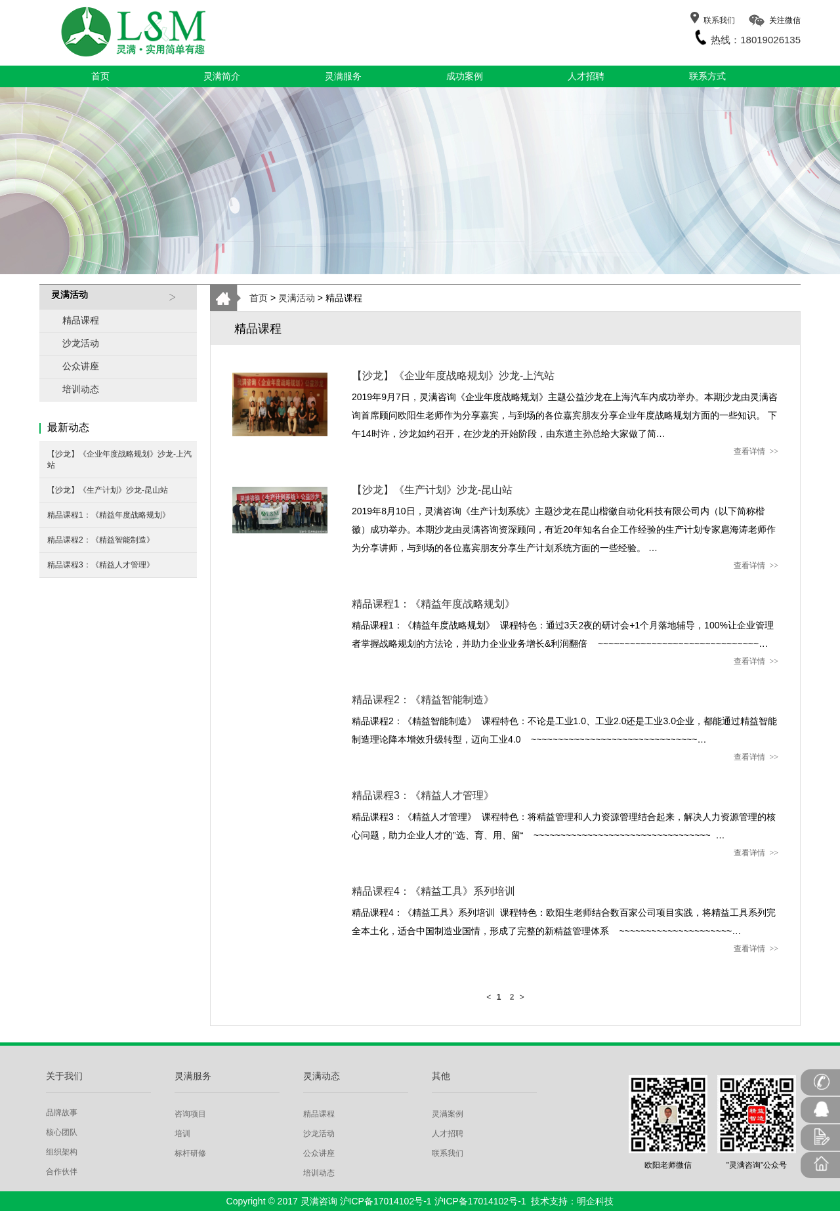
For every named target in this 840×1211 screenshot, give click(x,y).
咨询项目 (190, 1114)
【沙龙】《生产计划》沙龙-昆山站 (107, 490)
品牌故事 (61, 1112)
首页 (258, 298)
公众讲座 (80, 366)
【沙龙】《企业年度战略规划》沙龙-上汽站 (119, 459)
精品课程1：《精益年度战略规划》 (108, 515)
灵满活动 (296, 298)
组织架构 (61, 1152)
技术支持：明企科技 (572, 1201)
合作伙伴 (61, 1171)
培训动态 (80, 389)
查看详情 (756, 451)
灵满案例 (447, 1114)
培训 (182, 1133)
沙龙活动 (80, 343)
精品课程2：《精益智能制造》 (100, 539)
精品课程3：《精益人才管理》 (100, 564)
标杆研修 (190, 1153)
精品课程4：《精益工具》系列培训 (433, 891)
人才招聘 (447, 1133)
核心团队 (61, 1132)
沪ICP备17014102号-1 (386, 1201)
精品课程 (80, 320)
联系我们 (719, 20)
